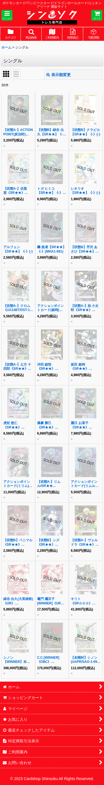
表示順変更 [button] (58, 75)
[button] (6, 15)
